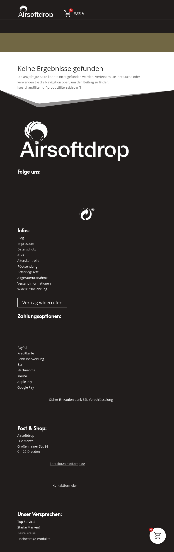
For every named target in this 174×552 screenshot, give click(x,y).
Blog (20, 238)
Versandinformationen (34, 283)
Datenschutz (26, 249)
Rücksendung (27, 266)
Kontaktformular (65, 485)
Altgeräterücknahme (32, 278)
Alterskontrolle (28, 260)
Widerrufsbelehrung (32, 289)
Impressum (25, 243)
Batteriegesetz (28, 272)
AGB (20, 255)
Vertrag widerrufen (42, 303)
